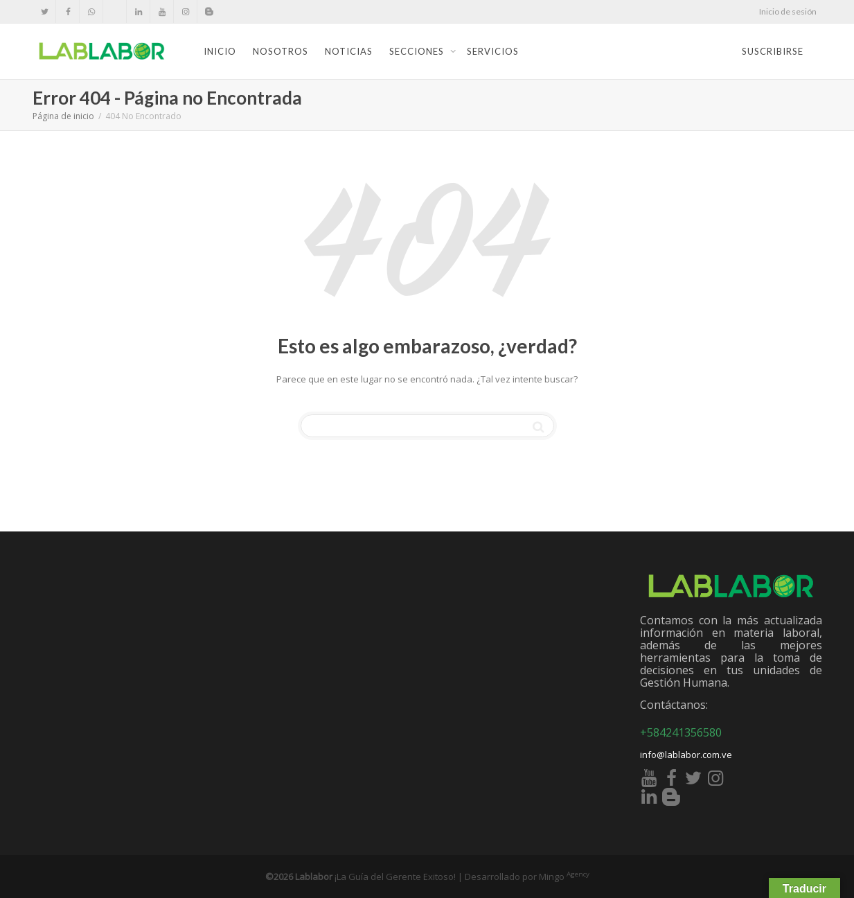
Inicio (220, 51)
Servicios (493, 51)
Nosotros (280, 51)
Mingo (564, 876)
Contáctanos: (674, 704)
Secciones (418, 51)
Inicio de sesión (788, 11)
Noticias (349, 51)
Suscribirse (772, 51)
